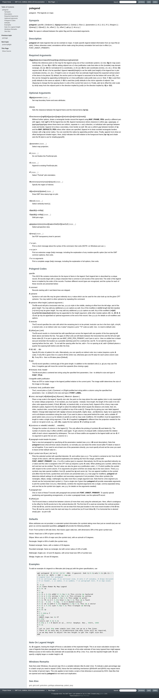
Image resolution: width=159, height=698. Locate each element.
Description (8, 14)
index (155, 2)
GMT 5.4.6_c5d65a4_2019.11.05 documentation (30, 2)
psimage (5, 38)
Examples (7, 25)
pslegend (5, 10)
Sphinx (102, 693)
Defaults (53, 484)
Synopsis (7, 12)
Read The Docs (84, 695)
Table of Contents (7, 7)
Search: (116, 2)
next (149, 2)
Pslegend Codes (9, 20)
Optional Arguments (11, 18)
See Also (7, 31)
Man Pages (51, 2)
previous (141, 2)
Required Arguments (11, 16)
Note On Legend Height (12, 27)
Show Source (6, 51)
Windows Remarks (10, 29)
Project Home (7, 2)
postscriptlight (6, 44)
